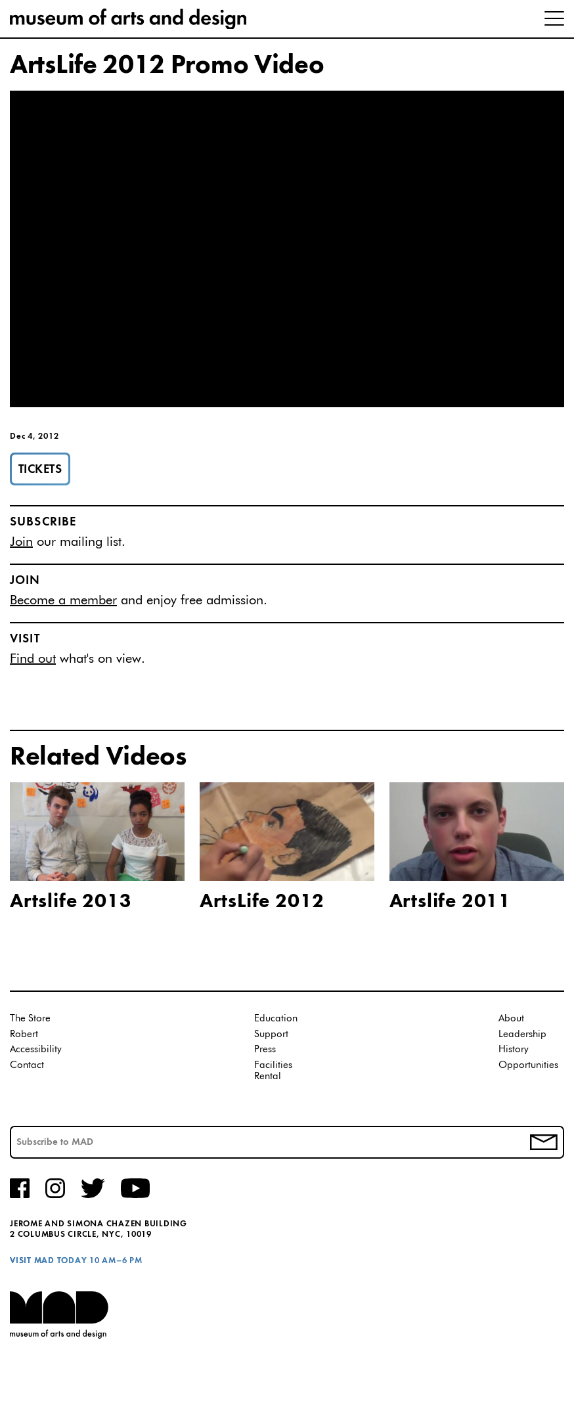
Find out (33, 658)
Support (271, 1034)
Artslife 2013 (70, 902)
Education (276, 1018)
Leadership (522, 1034)
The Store (30, 1018)
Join (21, 541)
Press (265, 1049)
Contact (27, 1065)
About (511, 1018)
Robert (24, 1034)
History (513, 1049)
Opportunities (528, 1065)
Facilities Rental (273, 1071)
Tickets (40, 470)
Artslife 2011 (450, 902)
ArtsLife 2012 (262, 902)
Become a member (63, 600)
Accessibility (36, 1049)
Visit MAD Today (48, 1261)
